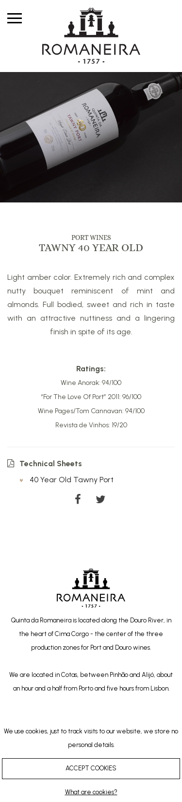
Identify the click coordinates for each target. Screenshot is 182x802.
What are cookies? (91, 792)
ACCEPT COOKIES (91, 768)
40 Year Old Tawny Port (66, 479)
